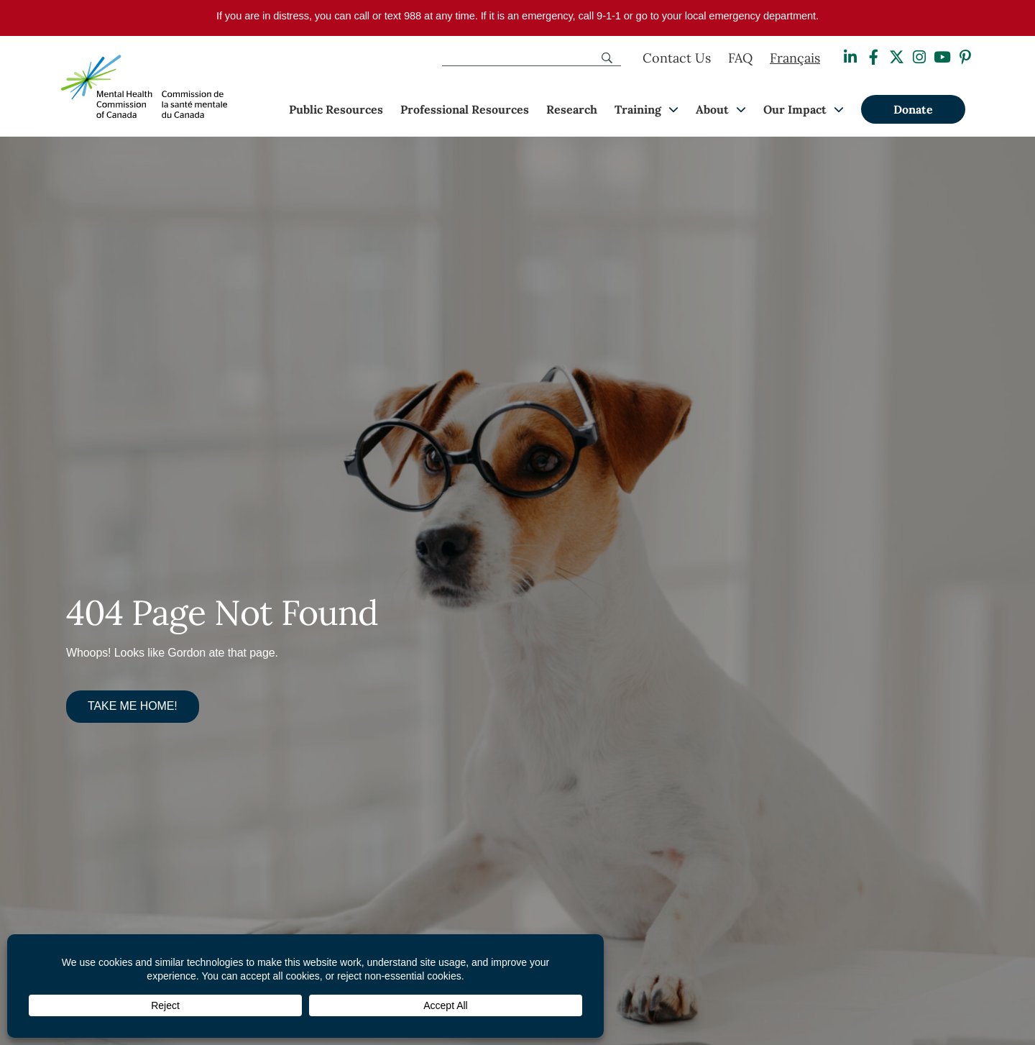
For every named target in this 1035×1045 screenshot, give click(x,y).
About (712, 109)
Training (638, 109)
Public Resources (336, 109)
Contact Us (677, 58)
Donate (913, 109)
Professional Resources (464, 109)
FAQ (740, 58)
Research (571, 109)
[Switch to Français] (795, 58)
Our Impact (795, 109)
